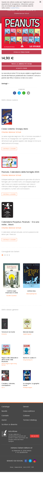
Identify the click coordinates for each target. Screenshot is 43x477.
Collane (26, 415)
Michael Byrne (31, 294)
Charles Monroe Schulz (21, 13)
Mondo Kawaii (28, 332)
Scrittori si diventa (9, 424)
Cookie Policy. (15, 8)
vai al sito (34, 436)
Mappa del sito (18, 467)
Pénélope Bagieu (27, 387)
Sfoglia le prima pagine (22, 52)
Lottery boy (31, 291)
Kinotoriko (4, 334)
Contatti (5, 415)
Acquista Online (21, 68)
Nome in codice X (29, 358)
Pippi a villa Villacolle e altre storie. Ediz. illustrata (10, 359)
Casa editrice (29, 411)
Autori (4, 420)
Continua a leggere (9, 148)
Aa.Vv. (3, 387)
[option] (11, 280)
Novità (4, 411)
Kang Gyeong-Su (27, 359)
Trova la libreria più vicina (21, 64)
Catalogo (6, 407)
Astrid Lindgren (6, 363)
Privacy (11, 467)
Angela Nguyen (27, 334)
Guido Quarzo (11, 295)
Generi (26, 407)
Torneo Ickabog (30, 420)
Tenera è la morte (8, 332)
